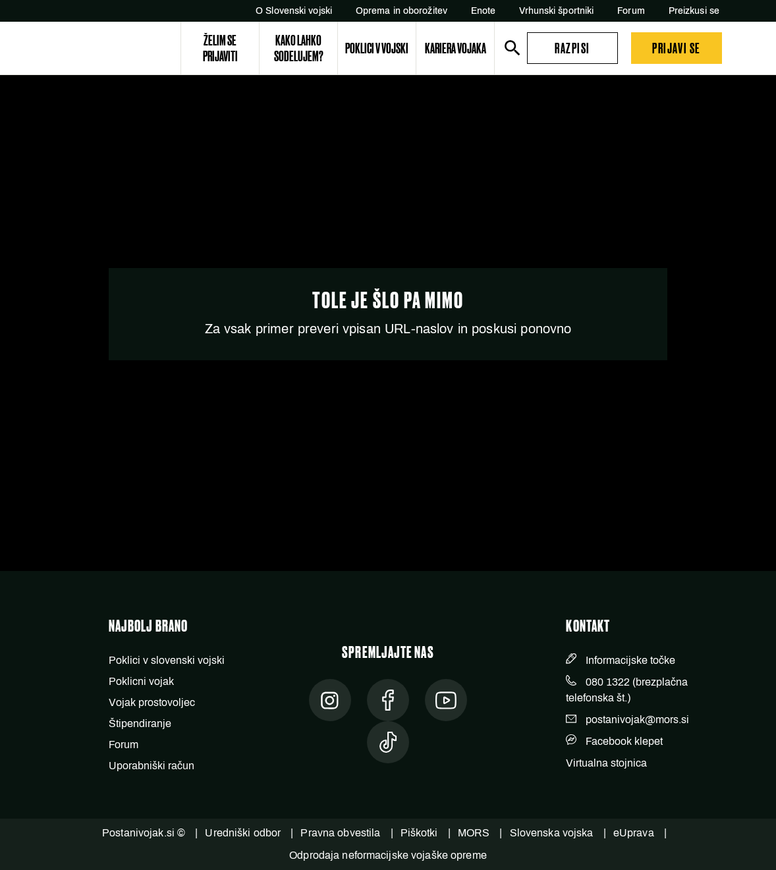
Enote (483, 11)
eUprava (633, 832)
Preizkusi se (694, 11)
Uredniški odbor (243, 832)
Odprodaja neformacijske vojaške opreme (388, 855)
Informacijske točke (630, 660)
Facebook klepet (624, 741)
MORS (473, 832)
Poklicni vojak (141, 681)
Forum (631, 11)
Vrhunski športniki (556, 11)
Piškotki (419, 832)
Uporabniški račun (151, 765)
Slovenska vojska (552, 832)
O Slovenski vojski (294, 11)
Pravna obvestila (340, 832)
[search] (512, 48)
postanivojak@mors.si (637, 719)
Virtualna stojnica (606, 763)
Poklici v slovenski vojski (167, 660)
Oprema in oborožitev (401, 11)
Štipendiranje (140, 723)
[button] (572, 48)
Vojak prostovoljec (152, 702)
